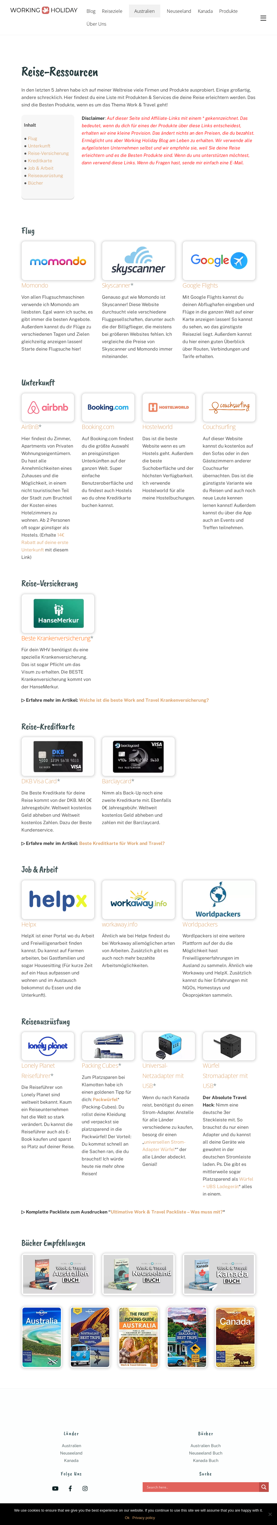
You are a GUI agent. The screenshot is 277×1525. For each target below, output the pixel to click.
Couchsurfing (219, 427)
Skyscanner (116, 285)
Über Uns (96, 24)
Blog (91, 11)
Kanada (205, 11)
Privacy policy (143, 1518)
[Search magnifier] (264, 1487)
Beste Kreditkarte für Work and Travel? (122, 843)
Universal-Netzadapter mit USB (163, 1075)
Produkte (228, 11)
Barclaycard (116, 781)
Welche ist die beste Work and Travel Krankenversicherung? (144, 700)
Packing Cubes (100, 1065)
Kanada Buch (205, 1460)
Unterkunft (39, 146)
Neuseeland (179, 11)
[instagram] (85, 1488)
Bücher (35, 183)
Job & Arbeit (41, 168)
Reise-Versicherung (48, 153)
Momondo (34, 285)
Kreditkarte (40, 160)
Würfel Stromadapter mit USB (225, 1075)
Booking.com (98, 427)
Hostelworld (157, 427)
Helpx (28, 924)
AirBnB (29, 427)
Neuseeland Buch (205, 1453)
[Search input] (202, 1487)
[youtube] (55, 1488)
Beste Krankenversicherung (55, 638)
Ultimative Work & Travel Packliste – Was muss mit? (167, 1212)
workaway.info (119, 924)
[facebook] (70, 1488)
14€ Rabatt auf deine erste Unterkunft (44, 542)
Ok (127, 1518)
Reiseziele (112, 11)
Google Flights (200, 285)
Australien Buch (205, 1445)
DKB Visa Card (39, 781)
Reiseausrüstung (45, 175)
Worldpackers (200, 924)
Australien (144, 11)
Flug (32, 138)
